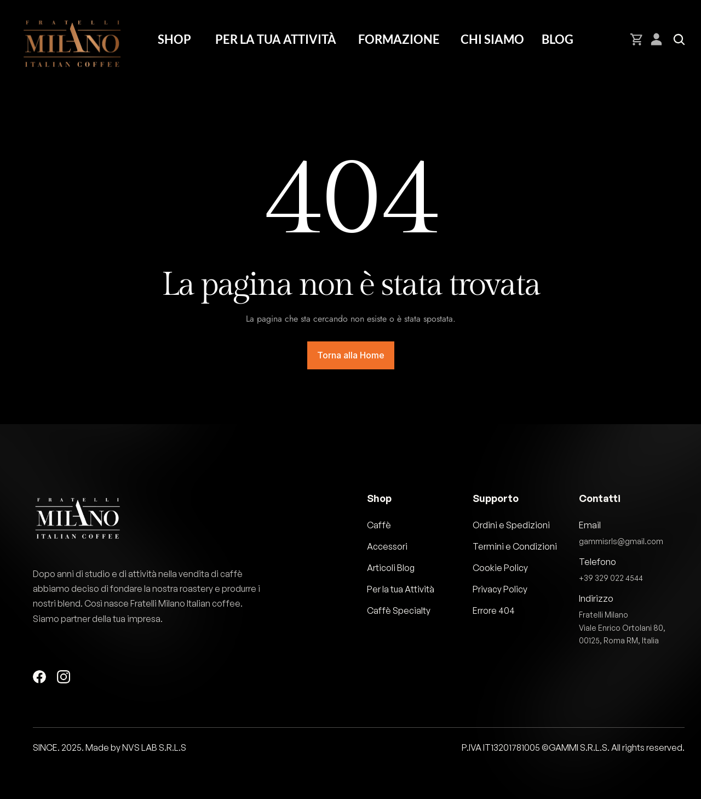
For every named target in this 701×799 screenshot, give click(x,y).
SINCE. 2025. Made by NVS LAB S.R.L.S (109, 747)
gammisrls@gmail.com (621, 541)
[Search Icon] (679, 39)
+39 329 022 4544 (611, 578)
